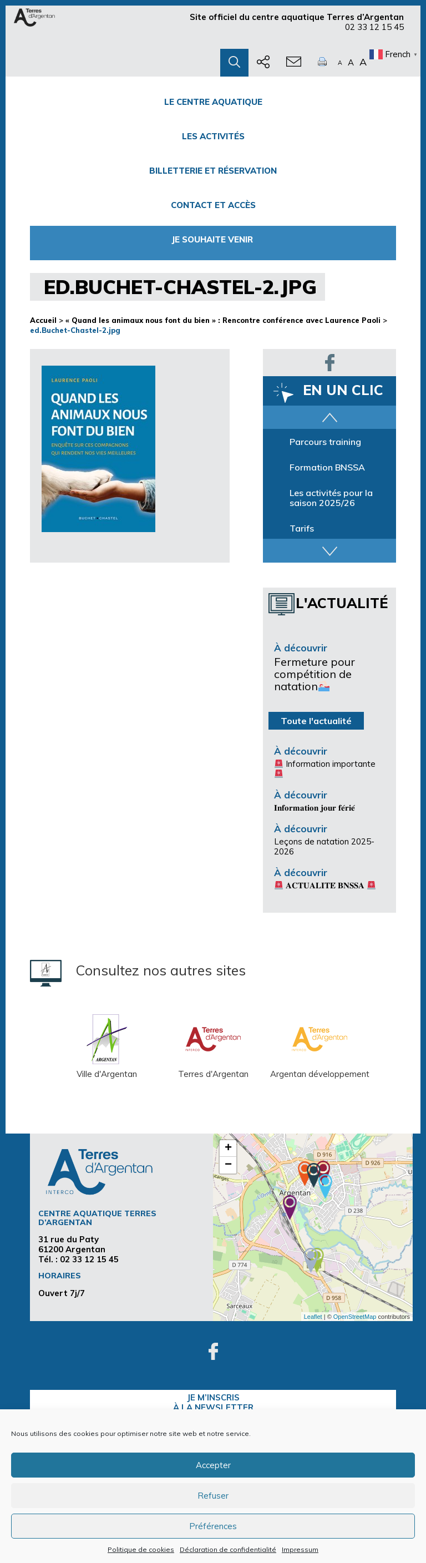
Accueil (43, 320)
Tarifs (302, 528)
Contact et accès (213, 205)
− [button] (228, 1165)
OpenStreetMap (355, 1316)
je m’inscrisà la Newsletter (213, 1402)
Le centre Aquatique (213, 102)
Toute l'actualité (316, 720)
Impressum (300, 1549)
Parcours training (325, 441)
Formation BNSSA (327, 467)
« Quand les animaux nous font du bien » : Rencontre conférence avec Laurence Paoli (223, 320)
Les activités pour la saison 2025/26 (331, 497)
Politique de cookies (141, 1549)
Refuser (213, 1495)
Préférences (213, 1526)
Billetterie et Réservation (213, 170)
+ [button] (228, 1148)
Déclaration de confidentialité (228, 1549)
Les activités (213, 136)
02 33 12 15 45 (374, 27)
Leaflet (313, 1316)
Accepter (213, 1465)
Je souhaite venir (213, 239)
